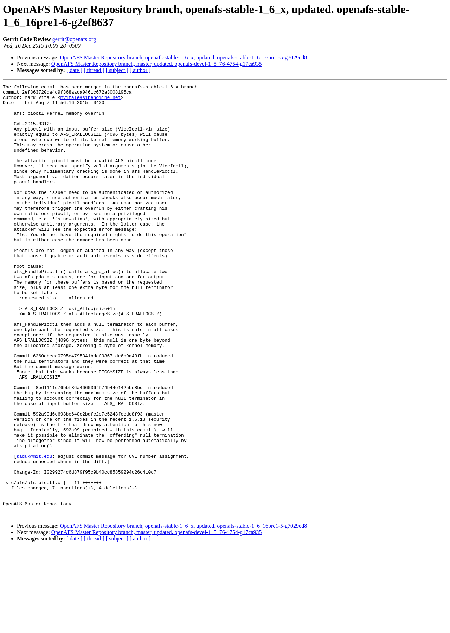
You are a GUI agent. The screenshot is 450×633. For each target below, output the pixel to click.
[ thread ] (94, 70)
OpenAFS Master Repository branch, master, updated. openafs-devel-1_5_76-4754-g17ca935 (156, 64)
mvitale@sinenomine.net (90, 100)
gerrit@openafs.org (74, 39)
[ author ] (140, 70)
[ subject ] (117, 70)
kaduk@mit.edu (34, 531)
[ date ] (74, 70)
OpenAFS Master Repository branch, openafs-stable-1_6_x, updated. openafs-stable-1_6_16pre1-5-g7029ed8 (183, 58)
